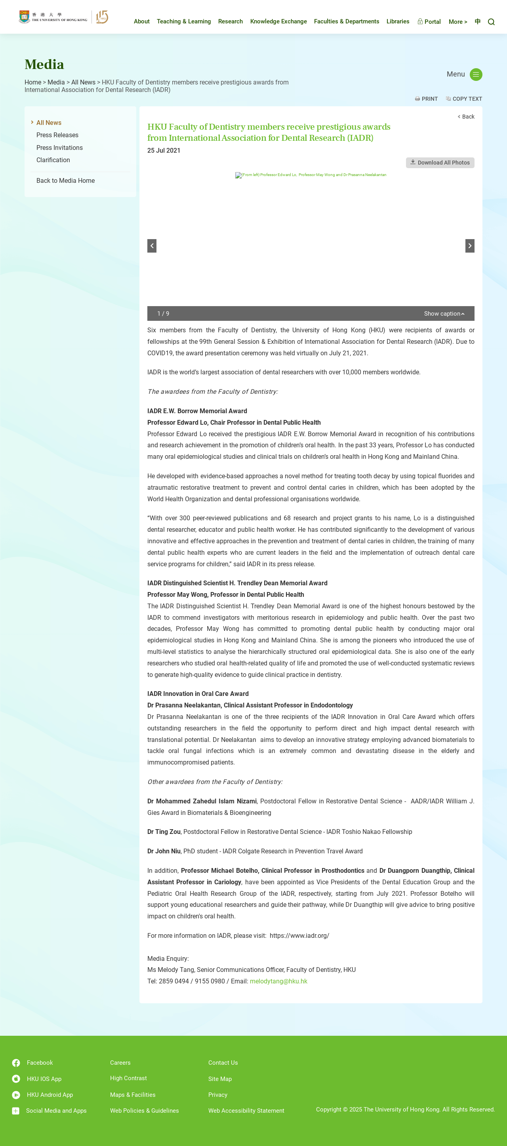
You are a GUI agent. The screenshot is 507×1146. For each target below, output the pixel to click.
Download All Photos (444, 162)
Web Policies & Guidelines (144, 1110)
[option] (311, 246)
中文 (474, 21)
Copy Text (467, 99)
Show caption (444, 314)
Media (56, 82)
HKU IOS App (36, 1079)
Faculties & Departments (341, 21)
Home (33, 82)
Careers (120, 1062)
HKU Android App (42, 1095)
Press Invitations (59, 147)
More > (452, 21)
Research (224, 21)
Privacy (217, 1094)
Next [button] (470, 246)
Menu (464, 74)
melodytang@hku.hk (278, 981)
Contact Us (223, 1062)
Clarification (53, 160)
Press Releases (57, 135)
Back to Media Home (65, 180)
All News (83, 82)
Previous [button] (151, 246)
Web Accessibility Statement (246, 1110)
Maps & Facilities (133, 1094)
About (136, 21)
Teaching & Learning (178, 21)
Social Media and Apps (49, 1111)
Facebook (32, 1063)
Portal (423, 21)
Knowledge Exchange (272, 21)
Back (468, 116)
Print (430, 99)
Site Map (220, 1079)
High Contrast (128, 1078)
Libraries (392, 21)
